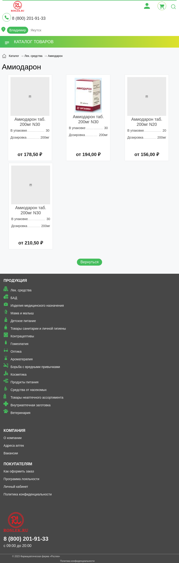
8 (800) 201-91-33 (28, 18)
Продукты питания (24, 382)
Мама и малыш (22, 313)
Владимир (17, 30)
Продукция (15, 281)
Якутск (36, 30)
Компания (14, 431)
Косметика (18, 374)
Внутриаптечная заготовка (30, 405)
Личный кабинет (15, 486)
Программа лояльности (21, 479)
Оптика (15, 351)
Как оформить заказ (18, 471)
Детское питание (23, 321)
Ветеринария (20, 413)
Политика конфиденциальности (27, 494)
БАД (13, 298)
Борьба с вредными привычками (35, 367)
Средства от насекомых (28, 390)
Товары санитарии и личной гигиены (38, 328)
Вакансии (10, 453)
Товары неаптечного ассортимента (36, 397)
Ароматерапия (21, 359)
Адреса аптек (13, 445)
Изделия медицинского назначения (37, 305)
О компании (12, 438)
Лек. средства (20, 290)
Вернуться (89, 262)
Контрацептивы (22, 336)
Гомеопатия (19, 344)
